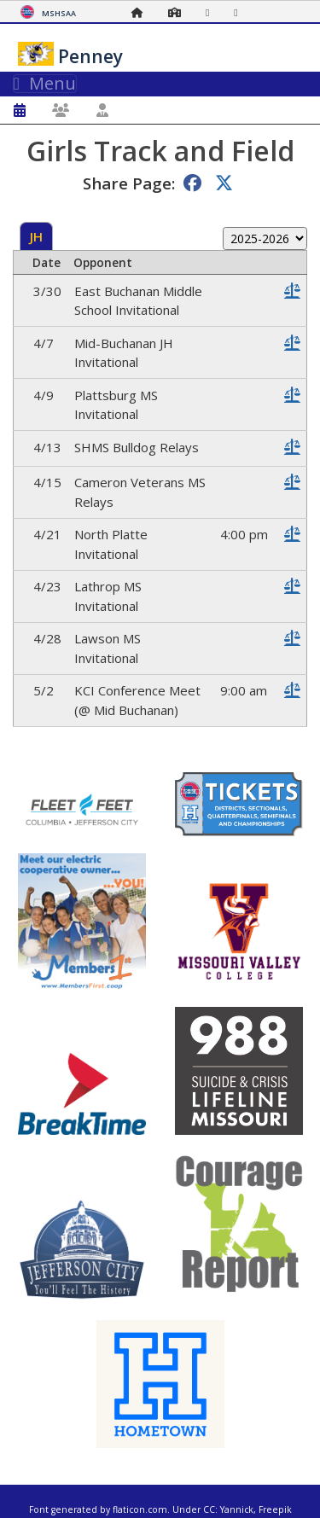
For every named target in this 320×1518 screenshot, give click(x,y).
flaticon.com (140, 1509)
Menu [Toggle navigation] (45, 83)
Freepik (275, 1509)
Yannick (236, 1509)
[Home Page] (142, 12)
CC (209, 1509)
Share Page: (129, 183)
